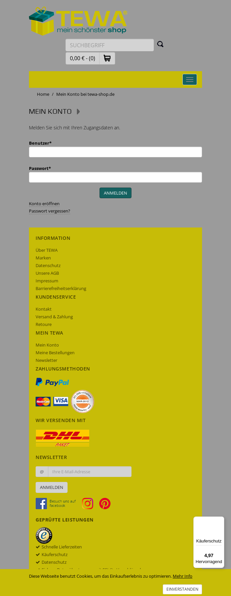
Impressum (47, 281)
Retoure (44, 324)
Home (43, 94)
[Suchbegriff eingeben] (110, 45)
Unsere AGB (47, 273)
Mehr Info (182, 576)
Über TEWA (47, 250)
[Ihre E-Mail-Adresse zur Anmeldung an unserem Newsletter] (89, 471)
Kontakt (44, 309)
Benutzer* (40, 143)
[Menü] (220, 520)
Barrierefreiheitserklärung (61, 288)
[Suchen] (160, 44)
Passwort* (40, 168)
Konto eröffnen (44, 204)
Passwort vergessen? (49, 211)
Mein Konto (47, 345)
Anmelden (51, 487)
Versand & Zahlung (54, 317)
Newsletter (46, 360)
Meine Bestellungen (55, 353)
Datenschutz (48, 265)
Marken (43, 258)
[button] (107, 58)
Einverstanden (182, 589)
